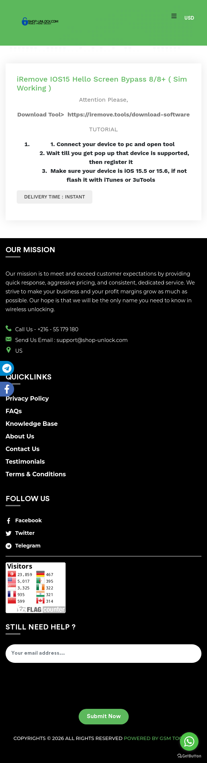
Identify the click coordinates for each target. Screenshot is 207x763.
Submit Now (104, 716)
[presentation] (62, 688)
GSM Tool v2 (176, 738)
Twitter (20, 533)
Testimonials (25, 461)
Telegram (23, 545)
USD (189, 18)
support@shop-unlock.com (92, 340)
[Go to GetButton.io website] (189, 755)
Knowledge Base (32, 423)
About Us (20, 436)
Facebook (24, 520)
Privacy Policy (27, 398)
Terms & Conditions (36, 474)
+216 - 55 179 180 (57, 329)
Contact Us (23, 449)
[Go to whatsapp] (189, 741)
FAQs (14, 411)
